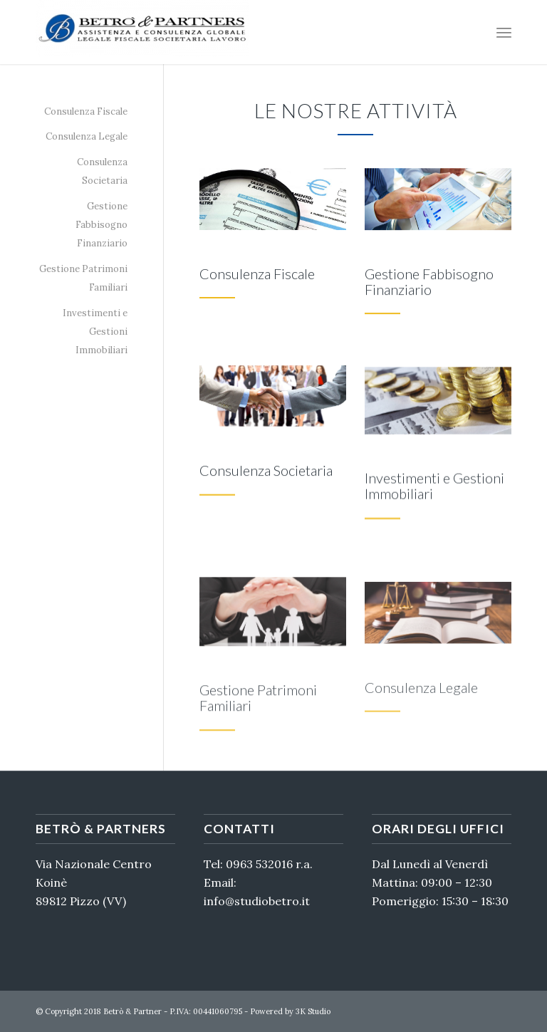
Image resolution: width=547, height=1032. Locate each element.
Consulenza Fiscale (85, 111)
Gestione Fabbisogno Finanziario (101, 225)
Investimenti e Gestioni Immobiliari (95, 332)
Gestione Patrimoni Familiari (83, 278)
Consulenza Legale (86, 136)
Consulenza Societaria (102, 171)
